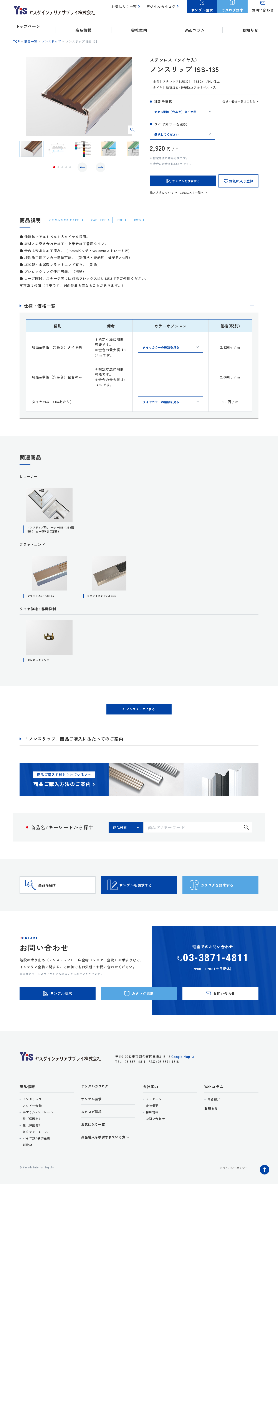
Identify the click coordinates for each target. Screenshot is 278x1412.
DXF (129, 219)
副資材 (27, 1166)
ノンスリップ (51, 41)
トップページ (28, 26)
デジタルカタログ (161, 9)
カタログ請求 (92, 1134)
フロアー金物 (32, 1126)
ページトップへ (263, 1190)
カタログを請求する (228, 895)
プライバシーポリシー (231, 1188)
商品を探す (55, 895)
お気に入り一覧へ (192, 193)
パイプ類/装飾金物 (36, 1159)
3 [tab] (62, 168)
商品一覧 (30, 41)
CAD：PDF (105, 219)
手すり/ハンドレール (38, 1133)
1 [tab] (54, 168)
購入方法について (162, 193)
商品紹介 (213, 1120)
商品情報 (27, 1108)
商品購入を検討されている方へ (108, 1161)
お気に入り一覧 (126, 9)
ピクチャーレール (35, 1153)
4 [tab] (66, 168)
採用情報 (152, 1133)
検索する (246, 831)
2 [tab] (58, 168)
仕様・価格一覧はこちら (238, 101)
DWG (148, 219)
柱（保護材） (32, 1146)
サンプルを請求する (146, 895)
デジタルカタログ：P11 (67, 219)
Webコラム (213, 1108)
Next (99, 168)
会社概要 (152, 1126)
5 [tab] (70, 168)
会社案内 (150, 1108)
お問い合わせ (155, 1140)
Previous (83, 168)
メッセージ (154, 1120)
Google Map (180, 1080)
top (16, 41)
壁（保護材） (32, 1140)
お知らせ (250, 26)
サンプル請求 (92, 1121)
